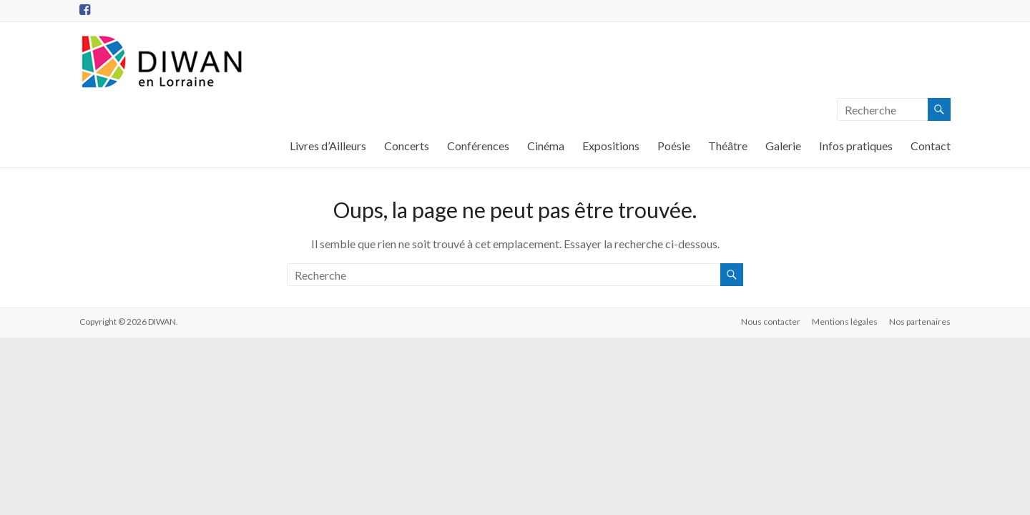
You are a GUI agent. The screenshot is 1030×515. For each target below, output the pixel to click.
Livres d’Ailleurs (328, 145)
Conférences (478, 145)
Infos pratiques (856, 145)
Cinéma (545, 145)
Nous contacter (770, 321)
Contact (931, 145)
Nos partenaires (920, 321)
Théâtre (727, 145)
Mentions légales (845, 321)
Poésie (673, 145)
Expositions (610, 145)
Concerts (406, 145)
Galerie (783, 145)
